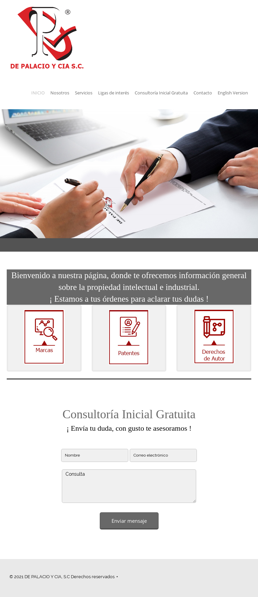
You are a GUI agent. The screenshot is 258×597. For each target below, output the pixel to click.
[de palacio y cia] (47, 38)
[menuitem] (38, 93)
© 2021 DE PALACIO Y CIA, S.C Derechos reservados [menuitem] (62, 576)
